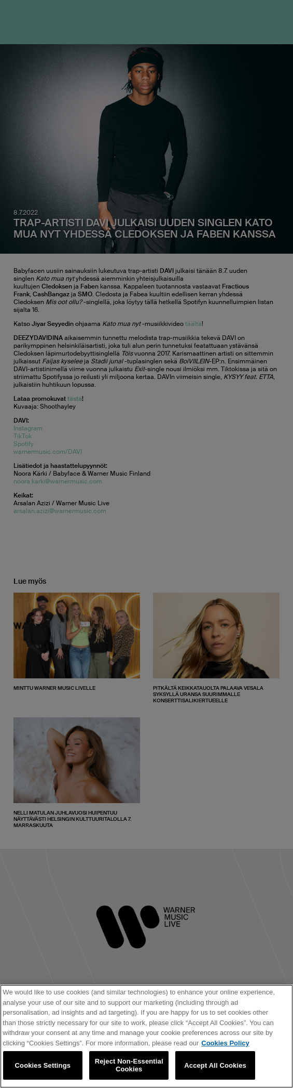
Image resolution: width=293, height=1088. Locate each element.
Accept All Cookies (215, 1065)
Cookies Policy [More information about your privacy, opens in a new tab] (225, 1043)
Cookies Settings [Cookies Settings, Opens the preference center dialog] (43, 1065)
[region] (146, 1036)
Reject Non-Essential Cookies (129, 1065)
